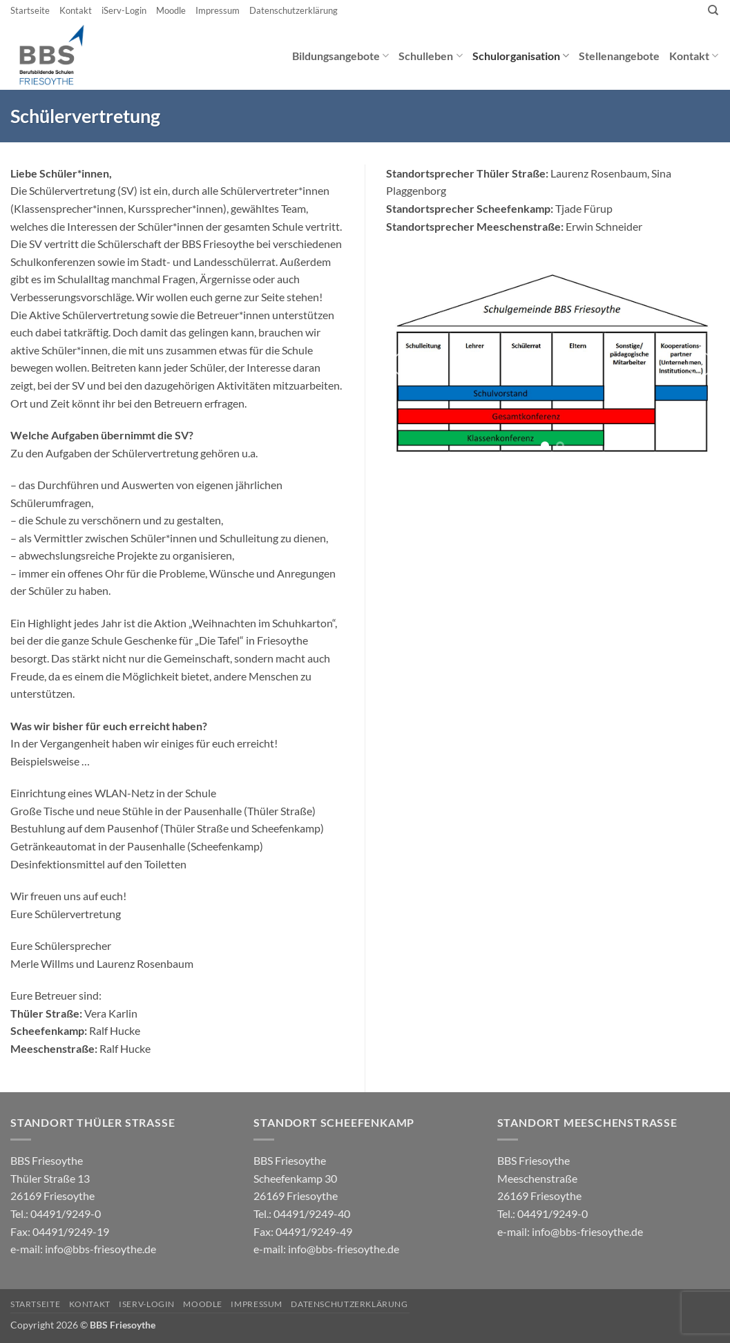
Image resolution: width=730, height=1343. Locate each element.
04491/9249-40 (311, 1213)
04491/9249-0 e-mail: (59, 1231)
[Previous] (404, 364)
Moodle (171, 10)
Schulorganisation (520, 55)
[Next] (700, 364)
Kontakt (75, 10)
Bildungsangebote (340, 55)
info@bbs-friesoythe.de (100, 1248)
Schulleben (430, 55)
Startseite (30, 10)
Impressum (217, 10)
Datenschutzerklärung (293, 10)
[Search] (713, 10)
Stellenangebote (619, 55)
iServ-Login (124, 10)
